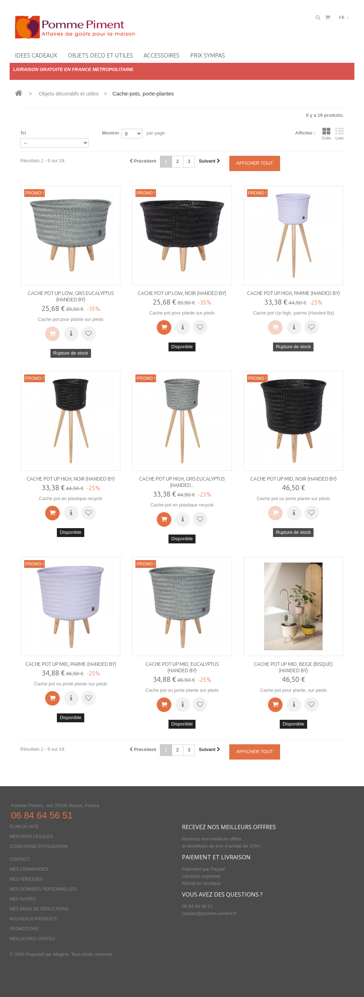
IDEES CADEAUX (36, 55)
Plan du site (24, 826)
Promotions (24, 928)
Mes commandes (29, 869)
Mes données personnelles (43, 889)
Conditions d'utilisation (39, 846)
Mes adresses (26, 879)
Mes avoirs (23, 899)
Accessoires (162, 55)
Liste (339, 133)
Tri (23, 133)
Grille (326, 133)
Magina (61, 954)
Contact (20, 859)
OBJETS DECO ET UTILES (100, 55)
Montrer (110, 133)
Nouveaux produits (33, 918)
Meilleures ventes (32, 938)
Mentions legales (31, 836)
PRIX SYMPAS (207, 55)
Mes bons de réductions (39, 908)
